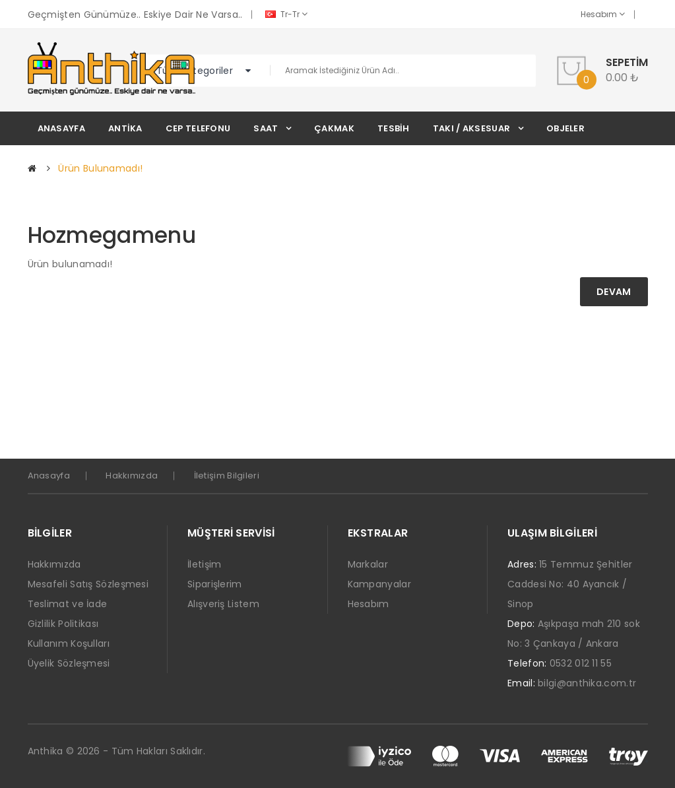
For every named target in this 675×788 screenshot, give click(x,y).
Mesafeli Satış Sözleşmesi (88, 584)
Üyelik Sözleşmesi (69, 663)
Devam (613, 291)
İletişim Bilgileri (226, 475)
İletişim (204, 564)
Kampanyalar (379, 584)
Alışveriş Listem (223, 603)
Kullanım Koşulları (69, 643)
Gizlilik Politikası (63, 623)
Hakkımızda (132, 475)
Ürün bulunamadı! (100, 168)
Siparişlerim (214, 584)
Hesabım (603, 14)
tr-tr (286, 14)
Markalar (368, 564)
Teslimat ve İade (68, 603)
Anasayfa (49, 475)
